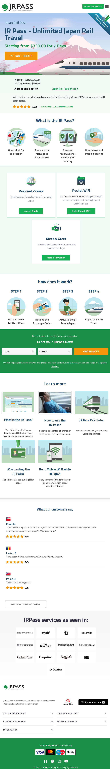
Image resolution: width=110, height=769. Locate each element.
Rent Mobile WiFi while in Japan (55, 471)
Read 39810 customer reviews (57, 106)
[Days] (19, 351)
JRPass (47, 767)
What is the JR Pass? (18, 419)
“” (51, 529)
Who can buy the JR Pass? (18, 471)
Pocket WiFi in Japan (74, 196)
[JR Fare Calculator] (91, 402)
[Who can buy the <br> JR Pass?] (18, 451)
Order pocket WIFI (81, 211)
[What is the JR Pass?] (18, 402)
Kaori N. (11, 524)
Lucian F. (11, 553)
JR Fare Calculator (91, 420)
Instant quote (31, 211)
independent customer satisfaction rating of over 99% (53, 97)
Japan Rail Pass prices (64, 89)
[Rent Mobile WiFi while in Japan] (54, 451)
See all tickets (72, 362)
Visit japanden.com (93, 702)
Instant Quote (21, 55)
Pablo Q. (11, 579)
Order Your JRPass (93, 6)
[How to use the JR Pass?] (54, 402)
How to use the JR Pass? (55, 422)
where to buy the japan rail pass (56, 336)
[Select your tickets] (55, 351)
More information (56, 257)
